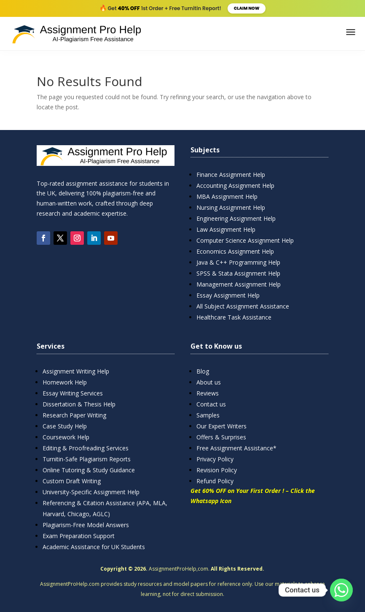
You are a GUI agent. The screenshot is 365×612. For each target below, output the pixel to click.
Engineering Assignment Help (236, 218)
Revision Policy (216, 470)
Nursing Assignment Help (230, 207)
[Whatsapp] (341, 590)
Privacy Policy (214, 459)
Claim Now (247, 8)
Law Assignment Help (225, 229)
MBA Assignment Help (227, 196)
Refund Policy (214, 481)
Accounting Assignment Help (235, 185)
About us (208, 382)
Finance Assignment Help (230, 175)
